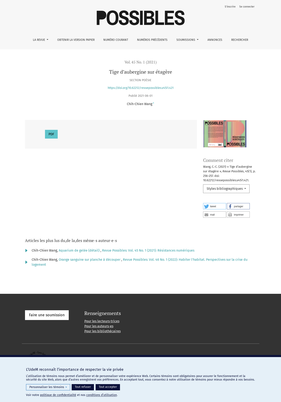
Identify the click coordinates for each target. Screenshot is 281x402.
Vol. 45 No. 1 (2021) (141, 62)
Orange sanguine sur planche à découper (90, 260)
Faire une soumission (47, 315)
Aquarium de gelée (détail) (79, 250)
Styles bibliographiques (225, 189)
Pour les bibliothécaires (102, 331)
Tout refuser (83, 387)
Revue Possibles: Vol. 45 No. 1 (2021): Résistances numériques (148, 250)
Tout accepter (108, 387)
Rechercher (239, 40)
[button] (214, 206)
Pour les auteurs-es (98, 326)
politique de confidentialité (58, 395)
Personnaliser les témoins (48, 387)
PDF (51, 134)
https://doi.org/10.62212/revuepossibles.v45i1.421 (141, 88)
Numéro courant (115, 40)
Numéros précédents (152, 40)
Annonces (214, 40)
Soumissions (186, 40)
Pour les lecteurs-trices (101, 321)
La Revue (39, 40)
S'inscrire (230, 6)
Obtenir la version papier (76, 40)
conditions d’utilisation (101, 395)
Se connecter (247, 6)
